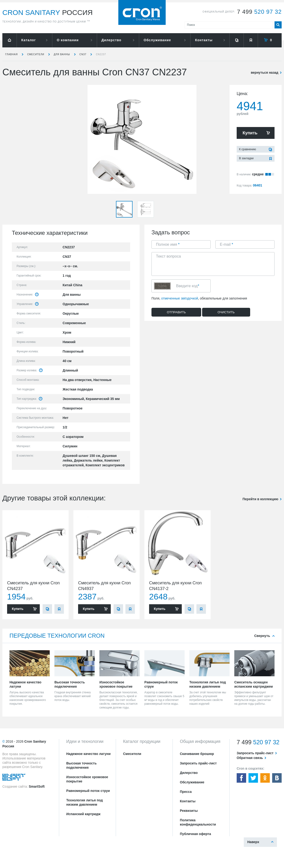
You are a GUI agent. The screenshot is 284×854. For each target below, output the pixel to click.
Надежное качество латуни (88, 754)
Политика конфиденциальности (198, 822)
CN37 (83, 54)
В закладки (246, 158)
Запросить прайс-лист (198, 763)
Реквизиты (189, 811)
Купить (250, 133)
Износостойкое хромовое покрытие (87, 779)
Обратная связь (250, 758)
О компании (68, 40)
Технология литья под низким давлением (84, 802)
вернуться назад (264, 72)
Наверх (253, 842)
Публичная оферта (195, 834)
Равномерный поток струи (88, 791)
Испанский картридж (83, 814)
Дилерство (111, 40)
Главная (11, 54)
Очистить (226, 312)
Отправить (176, 312)
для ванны (62, 54)
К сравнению (247, 149)
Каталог (28, 40)
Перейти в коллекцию (260, 499)
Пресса (186, 792)
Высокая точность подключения (81, 765)
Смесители (35, 54)
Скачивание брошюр (197, 754)
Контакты (204, 40)
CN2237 (101, 54)
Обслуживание (157, 40)
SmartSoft (36, 786)
